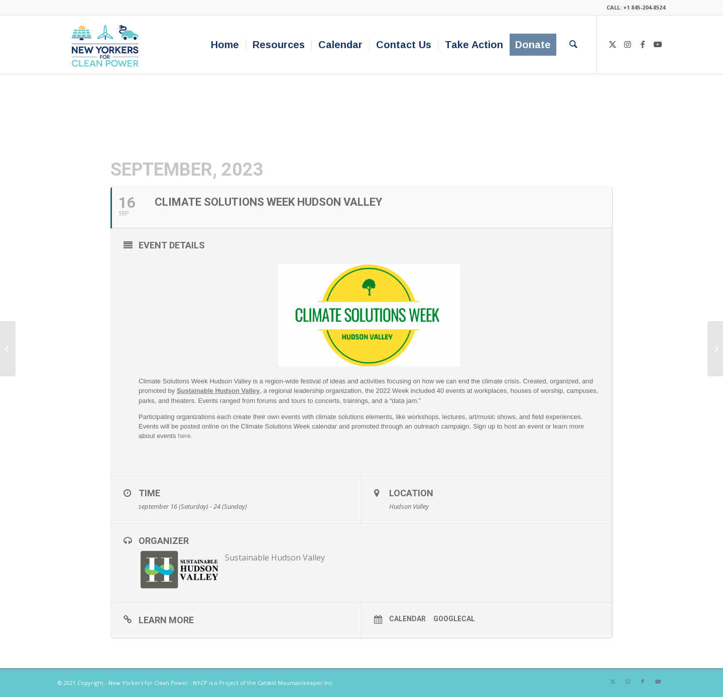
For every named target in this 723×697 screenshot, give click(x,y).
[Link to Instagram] (627, 44)
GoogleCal (454, 619)
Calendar (407, 619)
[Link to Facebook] (642, 44)
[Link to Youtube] (657, 44)
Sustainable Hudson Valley (275, 557)
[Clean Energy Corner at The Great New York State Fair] (8, 348)
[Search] (573, 45)
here (184, 436)
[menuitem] (225, 45)
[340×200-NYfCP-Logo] (107, 45)
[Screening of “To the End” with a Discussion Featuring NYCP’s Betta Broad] (715, 348)
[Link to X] (612, 44)
